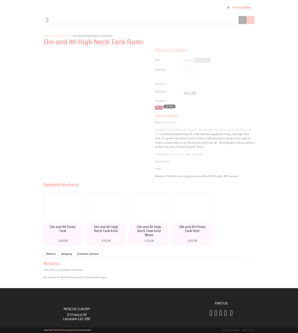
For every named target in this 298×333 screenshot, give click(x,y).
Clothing (58, 35)
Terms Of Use (248, 330)
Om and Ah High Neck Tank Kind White (149, 231)
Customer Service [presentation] (88, 254)
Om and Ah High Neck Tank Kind (106, 229)
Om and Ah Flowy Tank (63, 229)
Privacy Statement (230, 330)
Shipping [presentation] (66, 254)
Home (47, 35)
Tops (68, 35)
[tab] (51, 253)
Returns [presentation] (51, 254)
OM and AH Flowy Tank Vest (192, 229)
